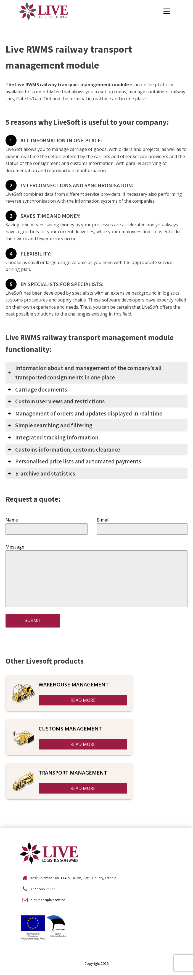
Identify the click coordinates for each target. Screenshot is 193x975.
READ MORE (83, 700)
